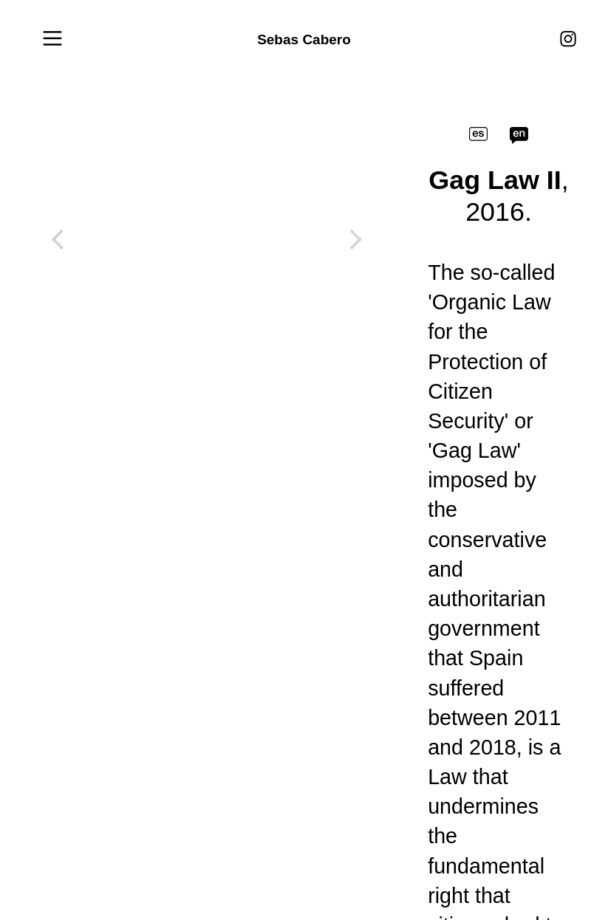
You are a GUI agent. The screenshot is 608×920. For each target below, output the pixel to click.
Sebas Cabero (304, 39)
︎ (568, 39)
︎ (52, 39)
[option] (206, 239)
